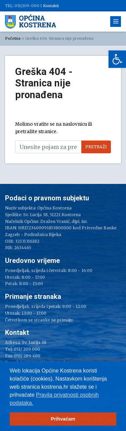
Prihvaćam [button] (63, 419)
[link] (117, 59)
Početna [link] (12, 38)
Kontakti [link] (51, 5)
